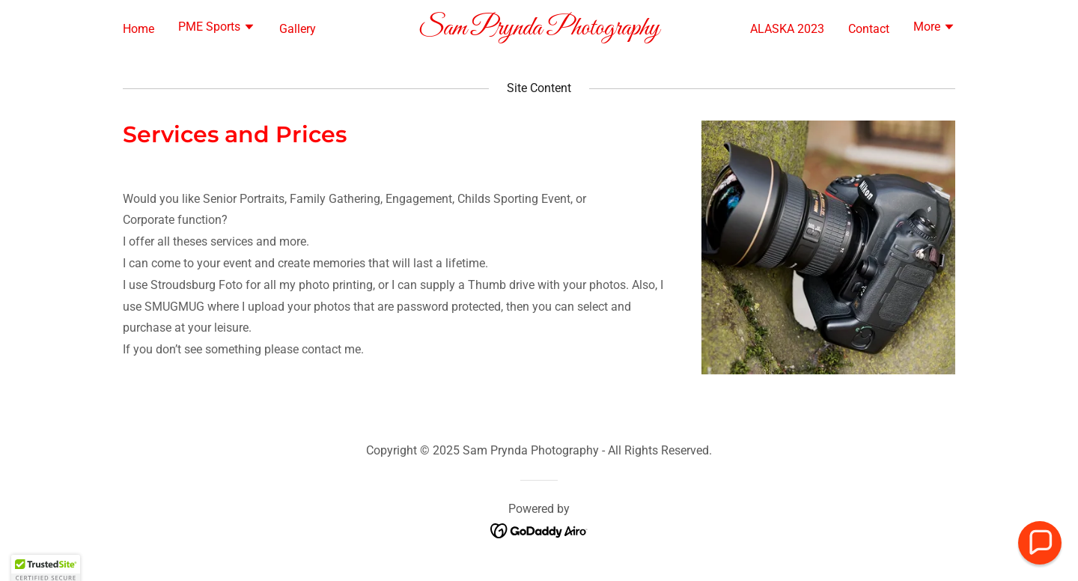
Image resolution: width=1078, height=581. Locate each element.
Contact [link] (868, 29)
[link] (539, 30)
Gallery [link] (297, 29)
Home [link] (138, 29)
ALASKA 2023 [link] (787, 29)
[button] (216, 28)
